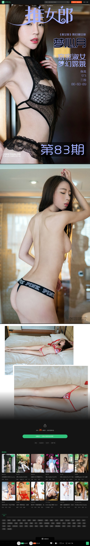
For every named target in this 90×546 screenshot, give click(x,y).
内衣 (84, 520)
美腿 (39, 507)
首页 (15, 5)
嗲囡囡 (3, 502)
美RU (35, 479)
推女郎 (26, 543)
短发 (9, 526)
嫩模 (17, 507)
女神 (76, 479)
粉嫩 (24, 507)
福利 (35, 507)
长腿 (41, 526)
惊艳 (79, 479)
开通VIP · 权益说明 (76, 2)
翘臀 (74, 523)
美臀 (47, 479)
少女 (69, 526)
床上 (64, 523)
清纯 (41, 523)
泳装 (64, 526)
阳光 (31, 526)
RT (60, 479)
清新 (26, 523)
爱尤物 (17, 502)
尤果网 (76, 474)
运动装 (68, 507)
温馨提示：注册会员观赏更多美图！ (45, 436)
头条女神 (33, 502)
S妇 (84, 523)
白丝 (26, 479)
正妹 (53, 523)
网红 (61, 507)
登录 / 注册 (85, 2)
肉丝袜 (58, 523)
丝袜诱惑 (10, 523)
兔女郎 (9, 529)
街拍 (84, 526)
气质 (83, 479)
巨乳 (26, 526)
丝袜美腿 (47, 523)
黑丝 (19, 520)
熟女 (36, 526)
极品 (34, 520)
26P (63, 543)
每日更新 (34, 5)
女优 (4, 526)
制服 (17, 479)
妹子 (24, 520)
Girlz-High (48, 502)
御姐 (52, 526)
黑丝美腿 (58, 526)
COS (4, 520)
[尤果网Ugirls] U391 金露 (81, 477)
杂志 (4, 523)
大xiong (67, 520)
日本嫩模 (48, 507)
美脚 (21, 523)
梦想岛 (8, 2)
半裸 (64, 479)
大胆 (67, 479)
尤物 (32, 479)
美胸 (65, 507)
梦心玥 (38, 543)
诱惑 (3, 479)
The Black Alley (78, 502)
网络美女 (4, 474)
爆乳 (79, 526)
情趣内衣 (22, 479)
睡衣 (76, 507)
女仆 (21, 526)
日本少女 (15, 526)
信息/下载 (70, 543)
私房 (6, 507)
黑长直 (6, 479)
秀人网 (17, 474)
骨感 (10, 507)
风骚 (53, 479)
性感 (21, 507)
